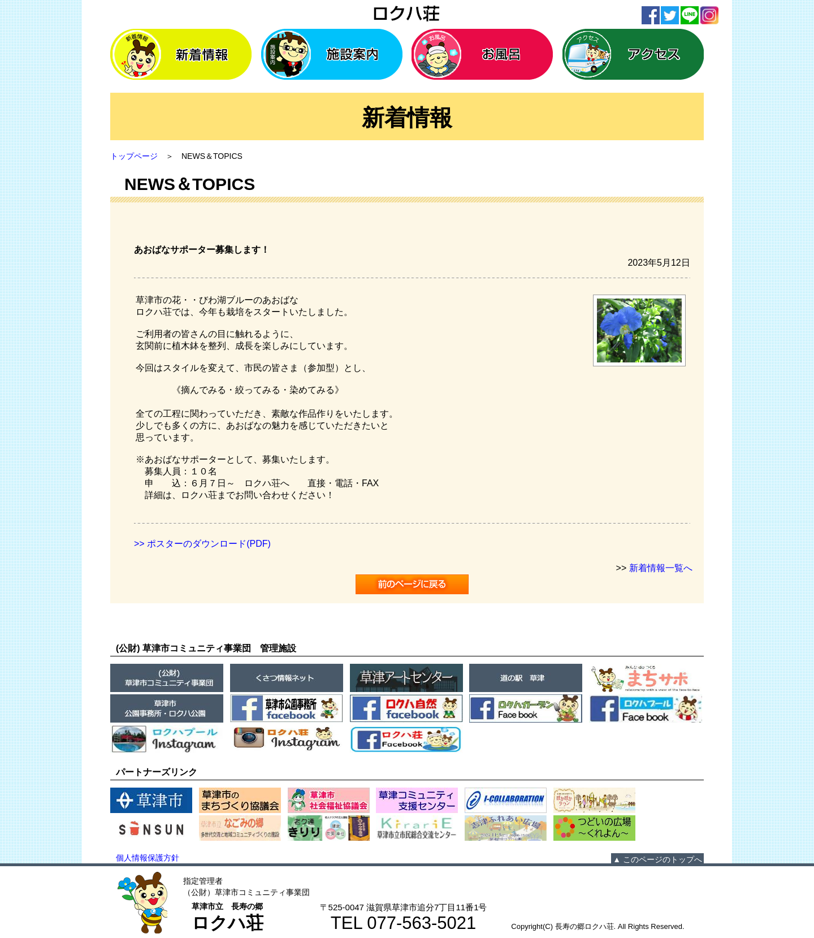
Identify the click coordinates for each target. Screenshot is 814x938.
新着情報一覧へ (660, 568)
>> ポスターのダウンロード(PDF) (202, 543)
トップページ (134, 156)
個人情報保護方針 (147, 857)
